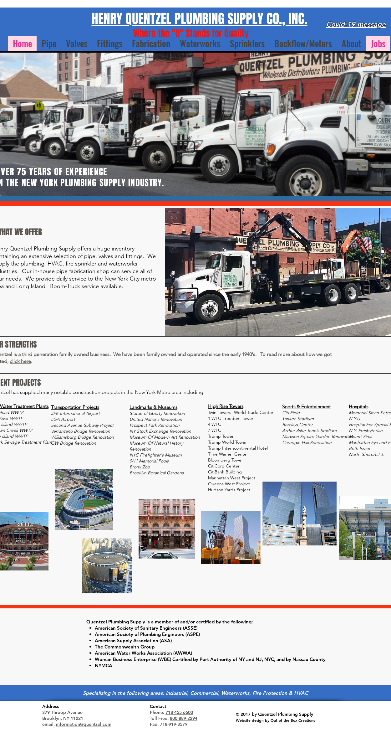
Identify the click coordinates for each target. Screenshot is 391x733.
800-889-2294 (183, 718)
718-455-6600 (179, 712)
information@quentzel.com (83, 724)
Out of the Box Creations (293, 720)
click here (20, 361)
